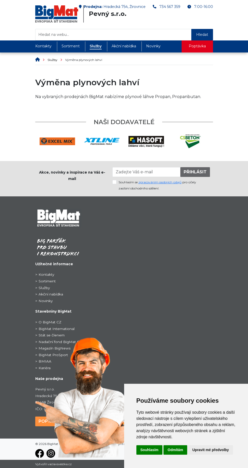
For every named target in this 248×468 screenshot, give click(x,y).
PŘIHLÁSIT (195, 171)
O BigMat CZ (50, 322)
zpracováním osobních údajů (160, 182)
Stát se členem (52, 335)
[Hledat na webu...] (113, 34)
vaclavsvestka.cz (60, 464)
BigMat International (57, 329)
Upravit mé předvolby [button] (210, 450)
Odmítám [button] (175, 450)
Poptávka (197, 46)
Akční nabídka (124, 46)
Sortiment (71, 46)
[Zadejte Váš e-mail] (146, 172)
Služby (96, 46)
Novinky (153, 46)
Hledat (202, 34)
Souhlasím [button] (149, 450)
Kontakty (43, 46)
